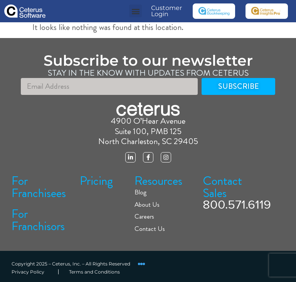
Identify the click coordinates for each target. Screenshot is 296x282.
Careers (144, 216)
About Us (147, 204)
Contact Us (150, 228)
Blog (140, 192)
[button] (135, 11)
